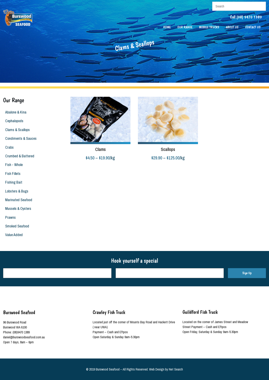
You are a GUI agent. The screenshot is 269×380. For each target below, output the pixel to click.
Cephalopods (14, 120)
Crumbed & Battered (19, 156)
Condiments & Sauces (20, 138)
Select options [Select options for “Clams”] (79, 168)
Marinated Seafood (18, 199)
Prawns (10, 217)
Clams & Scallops (17, 129)
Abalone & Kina (15, 112)
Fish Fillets (12, 173)
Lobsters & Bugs (16, 191)
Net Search (176, 369)
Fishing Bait (13, 182)
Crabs (9, 147)
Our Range (184, 27)
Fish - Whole (14, 164)
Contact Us (253, 27)
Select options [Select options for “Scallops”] (147, 168)
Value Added (14, 234)
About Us (232, 27)
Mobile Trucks (209, 27)
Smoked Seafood (17, 226)
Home (167, 27)
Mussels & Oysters (18, 208)
